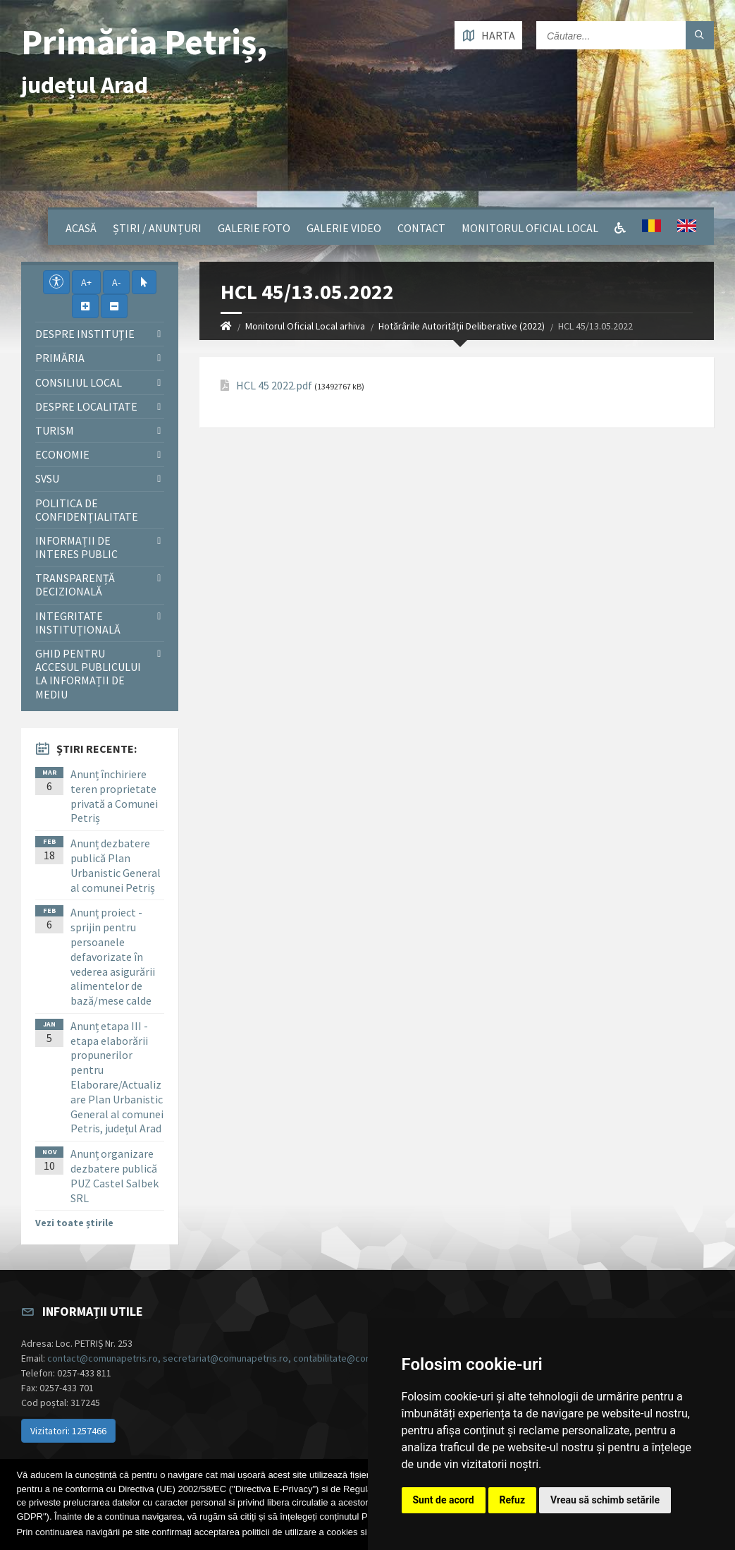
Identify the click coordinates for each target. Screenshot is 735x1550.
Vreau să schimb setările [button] (605, 1500)
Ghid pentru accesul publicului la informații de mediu (88, 673)
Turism (54, 430)
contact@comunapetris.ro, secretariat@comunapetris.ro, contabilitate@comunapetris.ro (236, 1358)
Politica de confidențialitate (86, 509)
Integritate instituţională (78, 622)
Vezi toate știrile (74, 1222)
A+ (86, 282)
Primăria (60, 358)
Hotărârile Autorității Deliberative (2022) (461, 326)
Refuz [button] (513, 1500)
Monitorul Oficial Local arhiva (305, 326)
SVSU (47, 478)
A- (116, 282)
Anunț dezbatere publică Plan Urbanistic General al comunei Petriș (115, 865)
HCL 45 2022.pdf (274, 385)
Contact (421, 228)
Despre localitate (86, 406)
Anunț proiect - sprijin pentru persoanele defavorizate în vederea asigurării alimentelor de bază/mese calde (112, 956)
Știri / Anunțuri (157, 228)
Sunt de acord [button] (443, 1500)
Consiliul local (78, 382)
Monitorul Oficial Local (530, 228)
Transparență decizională (75, 584)
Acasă (81, 228)
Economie (62, 454)
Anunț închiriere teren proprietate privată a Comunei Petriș (114, 796)
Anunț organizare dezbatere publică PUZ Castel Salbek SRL (114, 1175)
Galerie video (344, 228)
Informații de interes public (76, 547)
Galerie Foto (254, 228)
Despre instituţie (85, 334)
